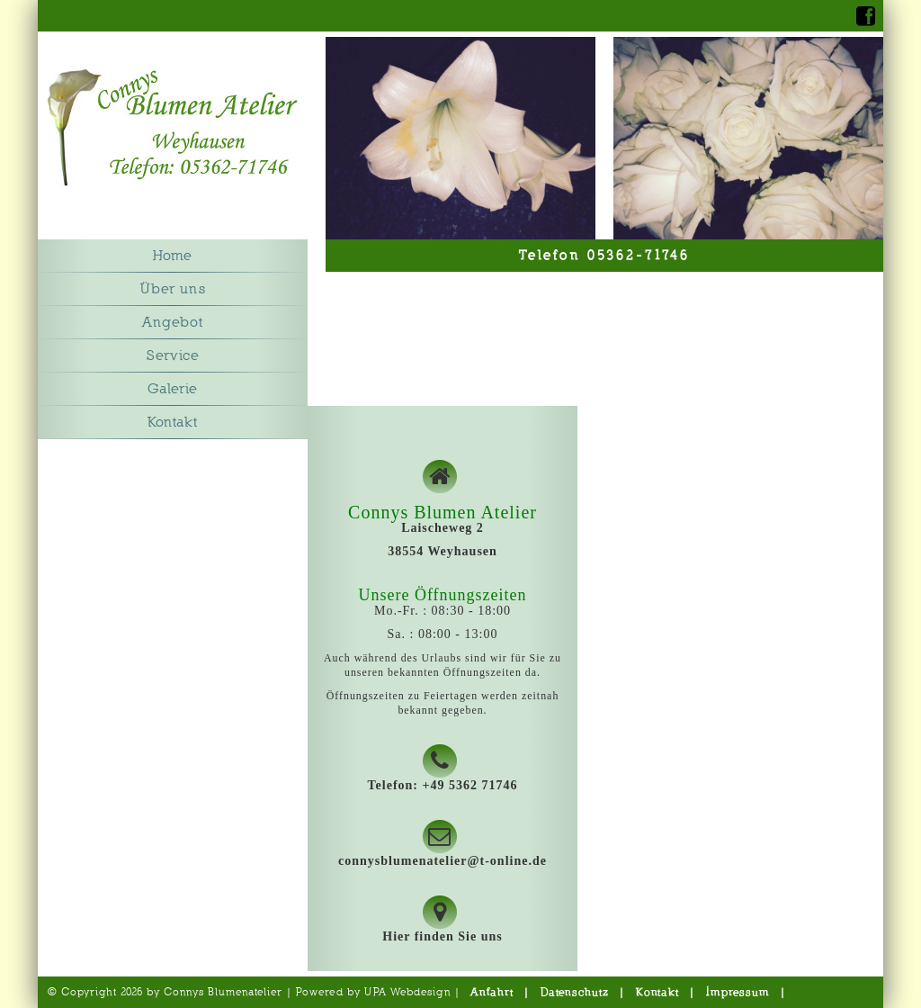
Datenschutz (575, 991)
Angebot (172, 322)
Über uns (173, 289)
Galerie (173, 389)
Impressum (738, 991)
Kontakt (173, 422)
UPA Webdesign (407, 991)
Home (172, 255)
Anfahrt (492, 991)
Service (173, 355)
